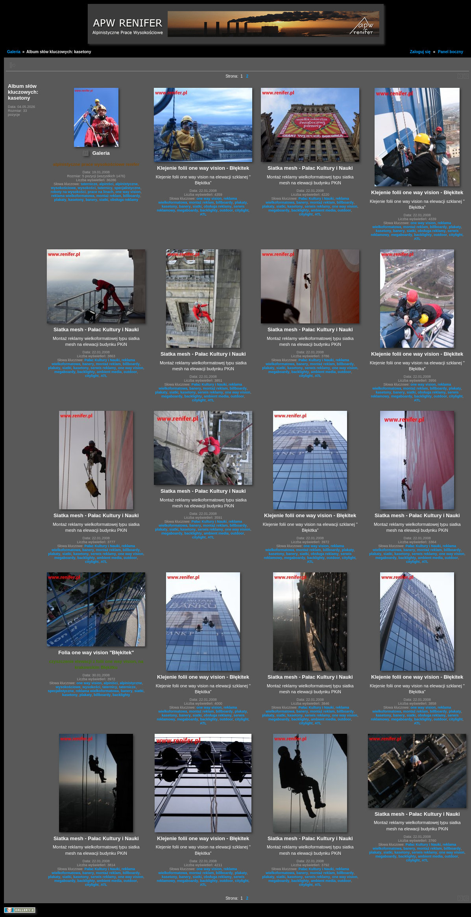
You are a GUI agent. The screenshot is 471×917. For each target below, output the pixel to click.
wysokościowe (63, 188)
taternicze (89, 184)
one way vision (127, 192)
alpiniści (106, 184)
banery (92, 200)
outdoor (226, 210)
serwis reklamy (317, 206)
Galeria (13, 52)
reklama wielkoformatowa (72, 196)
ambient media (323, 210)
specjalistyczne (127, 188)
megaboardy (187, 210)
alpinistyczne (126, 184)
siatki (103, 200)
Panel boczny (450, 52)
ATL (203, 214)
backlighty (209, 210)
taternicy (105, 188)
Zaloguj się (420, 52)
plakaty (60, 200)
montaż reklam (108, 196)
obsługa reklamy (124, 200)
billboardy (131, 196)
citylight (242, 210)
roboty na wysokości (68, 192)
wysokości (87, 188)
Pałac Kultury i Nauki (316, 198)
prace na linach (101, 192)
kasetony (76, 200)
